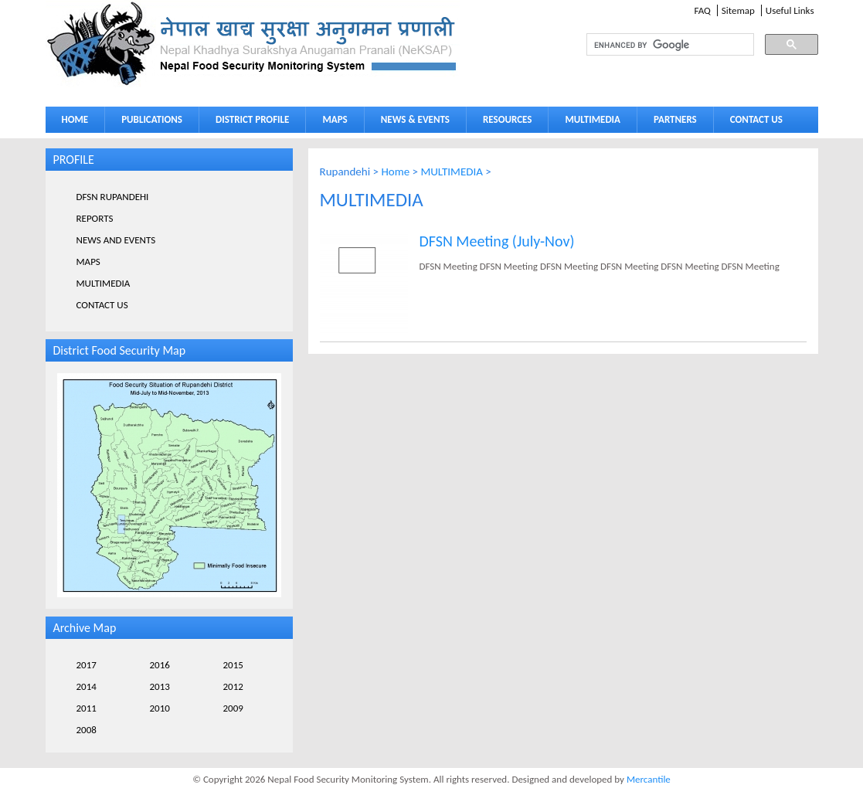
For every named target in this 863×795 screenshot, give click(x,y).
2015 (233, 665)
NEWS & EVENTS (415, 119)
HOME (75, 119)
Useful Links (790, 10)
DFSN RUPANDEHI (112, 196)
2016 (160, 665)
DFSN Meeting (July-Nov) (497, 241)
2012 (233, 686)
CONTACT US (756, 119)
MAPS (334, 119)
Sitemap (738, 10)
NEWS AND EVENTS (116, 240)
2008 (86, 730)
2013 (160, 686)
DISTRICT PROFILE (252, 119)
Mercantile (649, 779)
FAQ (702, 10)
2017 (86, 665)
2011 (86, 708)
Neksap (253, 43)
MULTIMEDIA (592, 119)
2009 (233, 708)
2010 (160, 708)
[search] (656, 45)
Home (395, 171)
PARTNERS (675, 119)
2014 (86, 686)
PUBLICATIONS (151, 119)
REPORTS (95, 218)
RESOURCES (507, 119)
